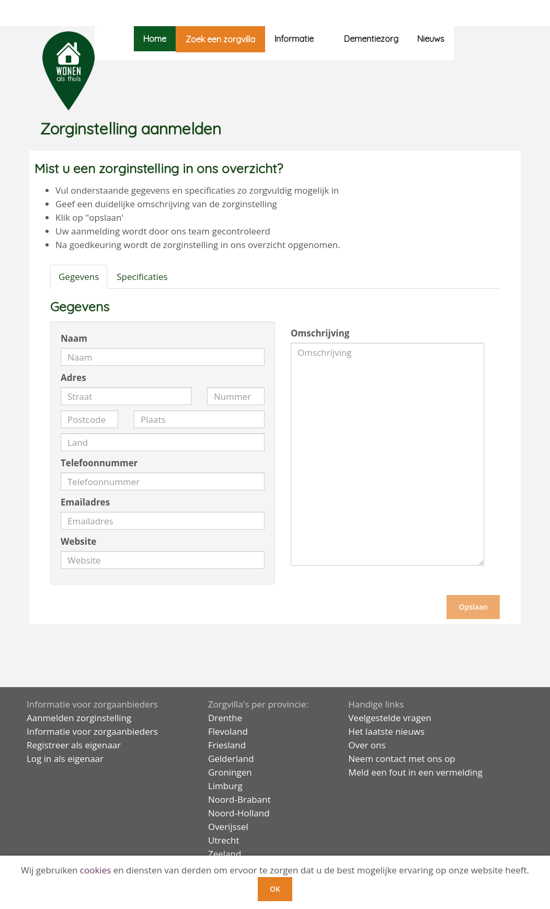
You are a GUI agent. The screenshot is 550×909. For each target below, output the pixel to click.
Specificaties (142, 277)
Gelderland (231, 759)
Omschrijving (320, 333)
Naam (74, 338)
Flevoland (228, 731)
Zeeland (224, 854)
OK (275, 889)
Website (78, 541)
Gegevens (79, 277)
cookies (95, 870)
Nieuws (430, 38)
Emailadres (85, 502)
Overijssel (228, 827)
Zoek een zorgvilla (220, 39)
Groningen (230, 772)
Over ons (366, 745)
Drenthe (225, 718)
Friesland (227, 745)
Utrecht (223, 840)
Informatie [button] (299, 38)
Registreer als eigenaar (74, 745)
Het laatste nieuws (386, 731)
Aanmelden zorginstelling (79, 718)
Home (154, 38)
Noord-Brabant (239, 799)
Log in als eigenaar (65, 759)
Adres (73, 378)
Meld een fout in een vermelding (415, 772)
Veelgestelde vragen (389, 718)
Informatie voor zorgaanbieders (92, 731)
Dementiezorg (371, 38)
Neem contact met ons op (401, 759)
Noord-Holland (239, 813)
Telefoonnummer (99, 463)
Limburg (225, 786)
